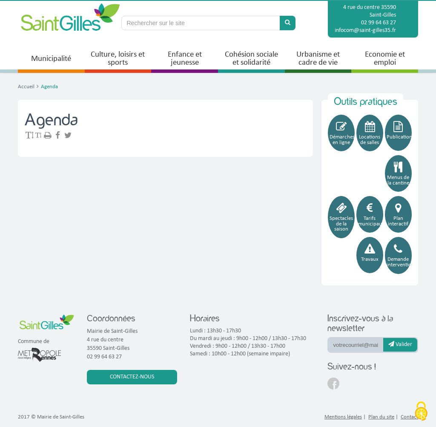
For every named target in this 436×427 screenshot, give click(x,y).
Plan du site (381, 417)
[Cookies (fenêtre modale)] (421, 412)
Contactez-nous (132, 377)
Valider (400, 344)
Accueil (26, 86)
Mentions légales (343, 417)
